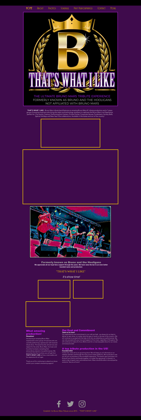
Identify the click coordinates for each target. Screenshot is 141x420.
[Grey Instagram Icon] (82, 404)
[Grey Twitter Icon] (70, 404)
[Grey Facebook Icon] (58, 404)
